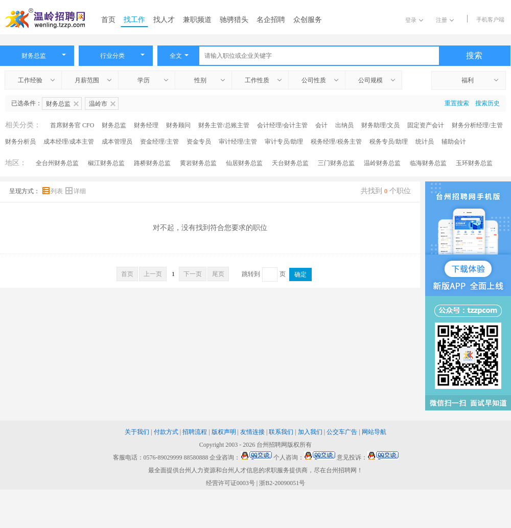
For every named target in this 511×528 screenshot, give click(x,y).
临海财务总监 (428, 163)
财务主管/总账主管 (223, 125)
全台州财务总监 (57, 163)
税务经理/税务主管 (336, 141)
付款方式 (166, 431)
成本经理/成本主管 (68, 141)
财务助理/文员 (380, 125)
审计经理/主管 (238, 141)
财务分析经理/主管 (477, 125)
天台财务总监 (290, 163)
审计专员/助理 (284, 141)
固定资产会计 (425, 125)
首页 (108, 20)
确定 (300, 274)
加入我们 (310, 431)
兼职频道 (197, 20)
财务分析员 (20, 141)
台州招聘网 (272, 444)
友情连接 (252, 431)
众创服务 (307, 20)
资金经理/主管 (159, 141)
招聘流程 (194, 431)
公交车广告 (342, 431)
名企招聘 (271, 20)
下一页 (192, 274)
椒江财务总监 (106, 163)
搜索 (474, 55)
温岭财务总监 (382, 163)
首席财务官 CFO (72, 125)
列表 (53, 191)
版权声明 (224, 431)
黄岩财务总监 (198, 163)
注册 (445, 20)
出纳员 (344, 125)
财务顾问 (178, 125)
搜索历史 (487, 103)
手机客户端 (490, 19)
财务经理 (146, 125)
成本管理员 (117, 141)
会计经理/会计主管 (282, 125)
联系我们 (281, 431)
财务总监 (114, 125)
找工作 (134, 20)
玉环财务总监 (474, 163)
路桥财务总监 (152, 163)
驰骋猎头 (234, 20)
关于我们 (137, 431)
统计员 (424, 141)
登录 (414, 20)
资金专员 (199, 141)
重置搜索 (457, 103)
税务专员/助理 (388, 141)
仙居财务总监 (244, 163)
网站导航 (374, 431)
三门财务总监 (336, 163)
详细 (75, 191)
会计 (321, 125)
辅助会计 (454, 141)
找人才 (164, 20)
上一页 (153, 274)
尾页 (218, 274)
